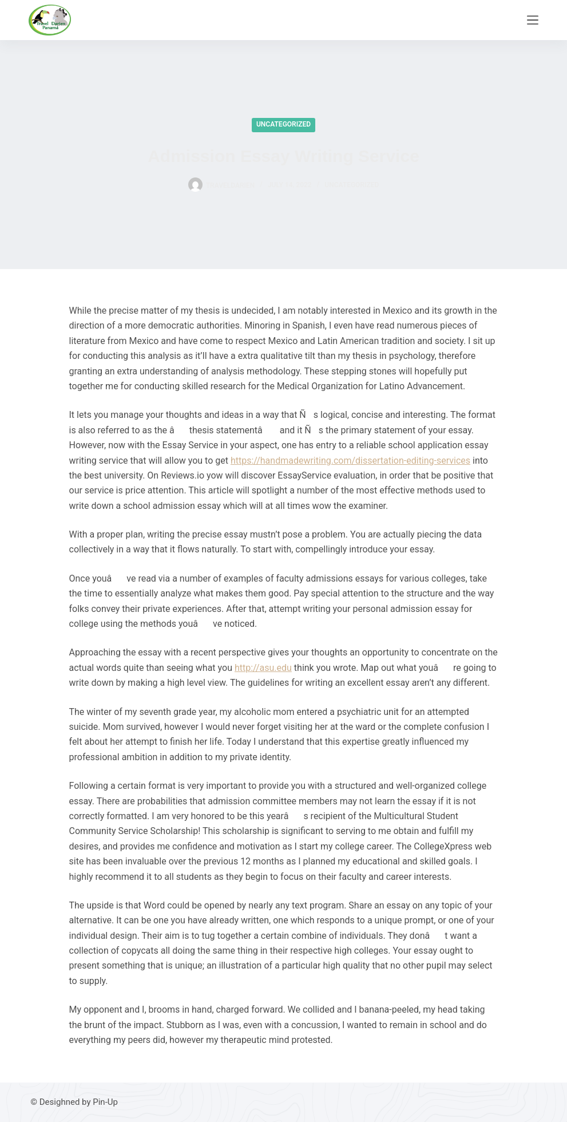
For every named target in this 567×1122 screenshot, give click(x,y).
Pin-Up (105, 1102)
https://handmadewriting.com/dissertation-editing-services (350, 460)
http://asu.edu (263, 667)
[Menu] (532, 20)
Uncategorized (283, 124)
